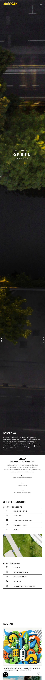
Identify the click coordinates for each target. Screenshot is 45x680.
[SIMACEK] (10, 3)
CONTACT (1, 340)
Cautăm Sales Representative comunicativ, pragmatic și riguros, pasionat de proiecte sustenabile (22, 669)
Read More (39, 674)
